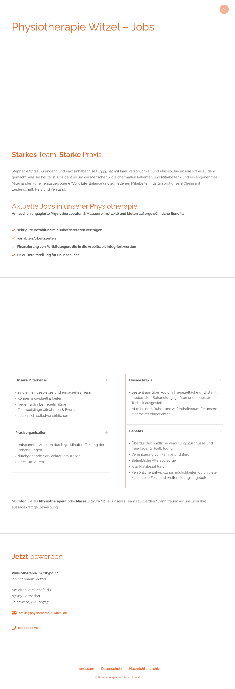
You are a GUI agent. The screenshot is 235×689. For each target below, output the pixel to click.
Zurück (224, 9)
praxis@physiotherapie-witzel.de (43, 613)
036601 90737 (28, 628)
